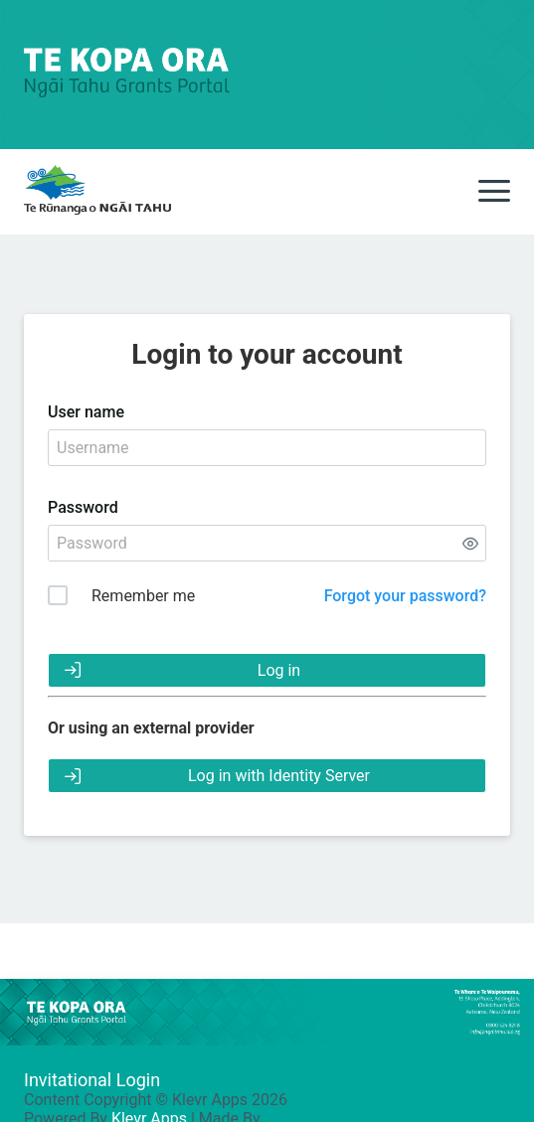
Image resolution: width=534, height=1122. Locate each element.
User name (86, 411)
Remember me (143, 595)
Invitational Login (92, 1079)
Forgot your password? (405, 595)
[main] (97, 192)
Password (83, 507)
